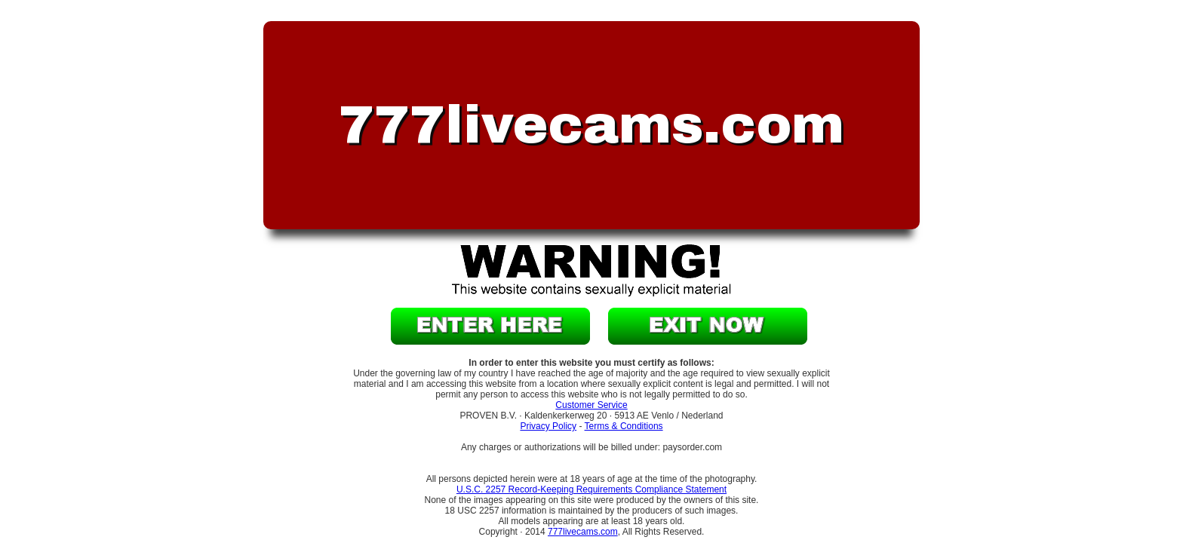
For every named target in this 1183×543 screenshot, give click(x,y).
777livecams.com (583, 531)
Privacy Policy (548, 426)
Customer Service (591, 405)
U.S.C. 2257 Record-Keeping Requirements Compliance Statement (591, 489)
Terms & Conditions (624, 426)
